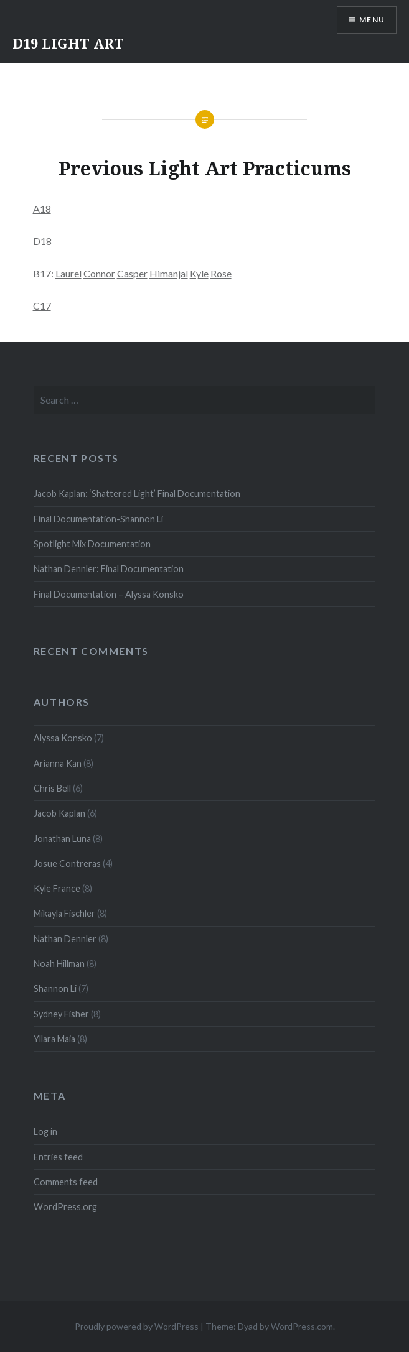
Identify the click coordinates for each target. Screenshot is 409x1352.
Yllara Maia (54, 1039)
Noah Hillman (59, 963)
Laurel (68, 273)
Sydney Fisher (61, 1014)
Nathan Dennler (65, 938)
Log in (45, 1131)
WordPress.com (302, 1326)
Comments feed (66, 1182)
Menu (372, 19)
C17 (42, 306)
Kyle (199, 273)
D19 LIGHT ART (68, 43)
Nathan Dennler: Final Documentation (109, 568)
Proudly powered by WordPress (137, 1326)
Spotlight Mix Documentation (92, 544)
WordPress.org (65, 1207)
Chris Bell (52, 788)
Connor (99, 273)
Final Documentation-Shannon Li (98, 519)
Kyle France (57, 888)
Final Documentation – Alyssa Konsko (109, 594)
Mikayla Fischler (64, 913)
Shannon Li (55, 988)
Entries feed (58, 1157)
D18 (42, 241)
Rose (221, 273)
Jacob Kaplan (59, 813)
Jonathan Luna (62, 838)
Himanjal (168, 273)
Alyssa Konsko (63, 738)
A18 (42, 209)
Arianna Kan (58, 763)
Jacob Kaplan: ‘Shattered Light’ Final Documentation (137, 493)
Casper (132, 273)
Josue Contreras (67, 863)
